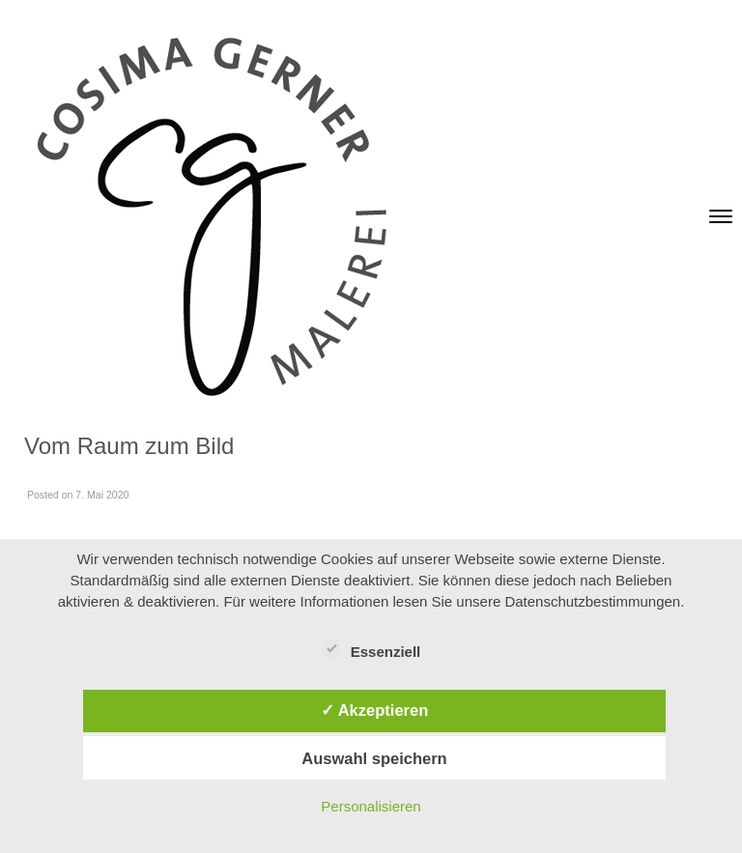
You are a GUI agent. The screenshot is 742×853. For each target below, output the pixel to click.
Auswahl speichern (373, 758)
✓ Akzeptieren (375, 710)
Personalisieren (370, 806)
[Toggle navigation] (720, 216)
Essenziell (371, 648)
